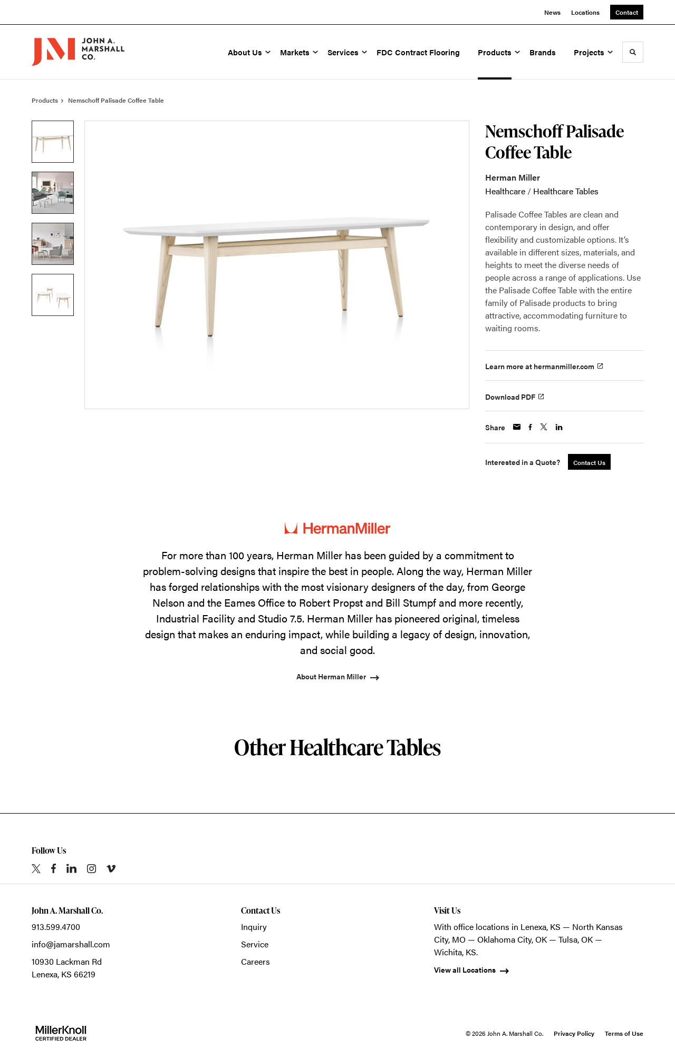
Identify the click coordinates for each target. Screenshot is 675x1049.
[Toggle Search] (632, 52)
